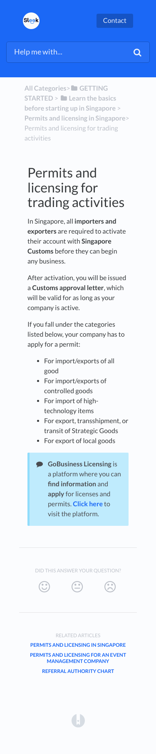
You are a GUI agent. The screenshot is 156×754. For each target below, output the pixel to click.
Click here (88, 504)
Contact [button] (114, 21)
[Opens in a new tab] (78, 720)
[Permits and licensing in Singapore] (75, 118)
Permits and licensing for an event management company (78, 658)
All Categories (46, 88)
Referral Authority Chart (78, 671)
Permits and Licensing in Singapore (78, 645)
